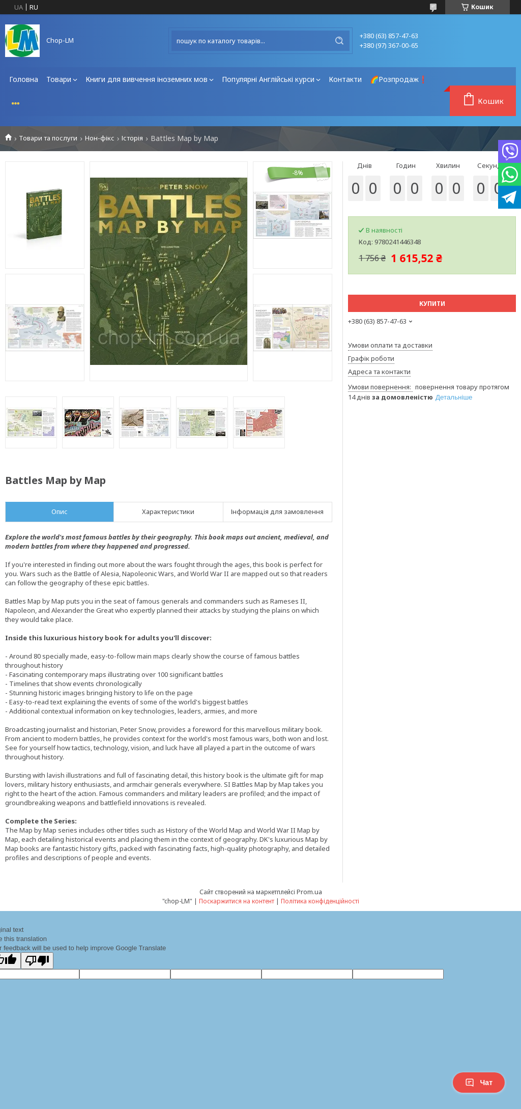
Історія (132, 138)
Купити (432, 303)
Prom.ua (309, 891)
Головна (23, 79)
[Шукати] (339, 41)
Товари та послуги (48, 138)
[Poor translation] (37, 960)
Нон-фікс (99, 138)
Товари (58, 79)
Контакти (345, 79)
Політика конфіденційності (320, 901)
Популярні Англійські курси (268, 79)
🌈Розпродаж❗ (398, 79)
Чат (479, 1082)
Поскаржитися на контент (236, 901)
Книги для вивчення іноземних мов (146, 79)
